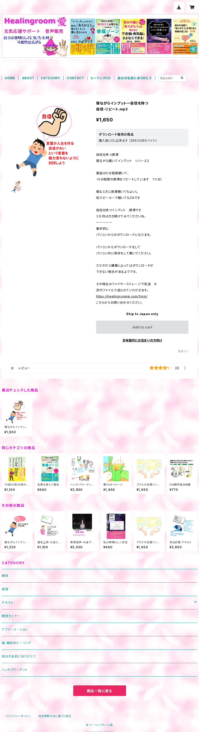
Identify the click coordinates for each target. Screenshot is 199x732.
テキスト (7, 602)
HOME (10, 78)
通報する (183, 351)
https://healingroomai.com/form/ (122, 296)
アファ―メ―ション (15, 629)
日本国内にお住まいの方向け (142, 340)
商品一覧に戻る (99, 691)
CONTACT (75, 78)
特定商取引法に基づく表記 (54, 716)
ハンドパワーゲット (15, 669)
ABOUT (28, 78)
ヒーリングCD (101, 78)
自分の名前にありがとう (134, 78)
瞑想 (5, 576)
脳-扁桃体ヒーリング (16, 643)
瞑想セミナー (11, 616)
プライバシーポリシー (18, 716)
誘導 (5, 589)
